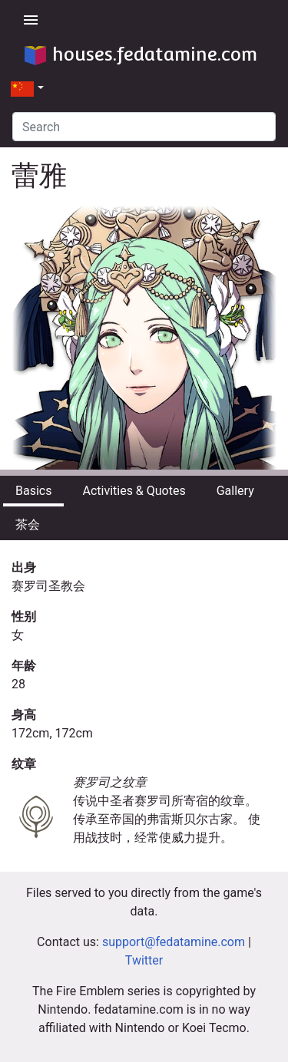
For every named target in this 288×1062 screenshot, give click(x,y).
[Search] (144, 126)
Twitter (144, 960)
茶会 (27, 524)
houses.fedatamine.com (141, 54)
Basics (33, 490)
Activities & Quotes (133, 490)
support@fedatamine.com (173, 942)
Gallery (235, 490)
